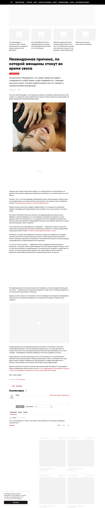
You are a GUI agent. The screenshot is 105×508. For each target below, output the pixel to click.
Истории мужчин (82, 2)
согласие (6, 498)
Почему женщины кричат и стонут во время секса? (31, 203)
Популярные (13, 412)
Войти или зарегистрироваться (59, 395)
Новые (20, 412)
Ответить (11, 425)
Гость (14, 418)
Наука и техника (45, 2)
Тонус (72, 2)
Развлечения (63, 2)
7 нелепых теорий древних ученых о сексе (41, 231)
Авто (35, 2)
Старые (25, 412)
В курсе (29, 2)
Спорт (54, 2)
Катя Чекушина (21, 379)
